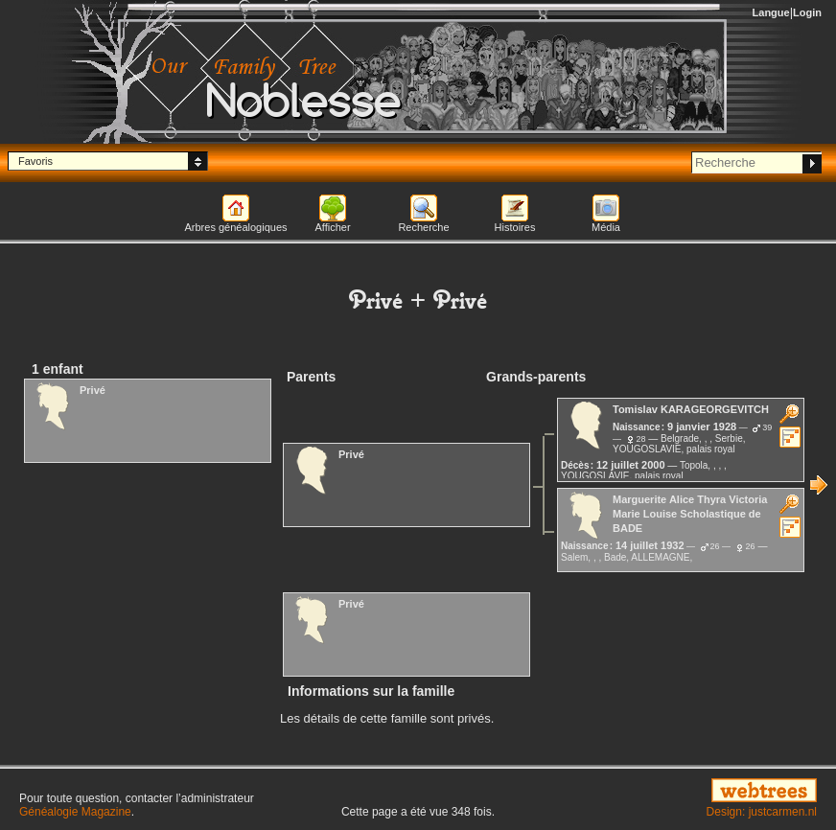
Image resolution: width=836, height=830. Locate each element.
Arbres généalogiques (235, 227)
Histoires (515, 227)
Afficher (332, 227)
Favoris (35, 161)
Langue (771, 12)
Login (807, 12)
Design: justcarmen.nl (762, 811)
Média (606, 227)
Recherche (423, 227)
